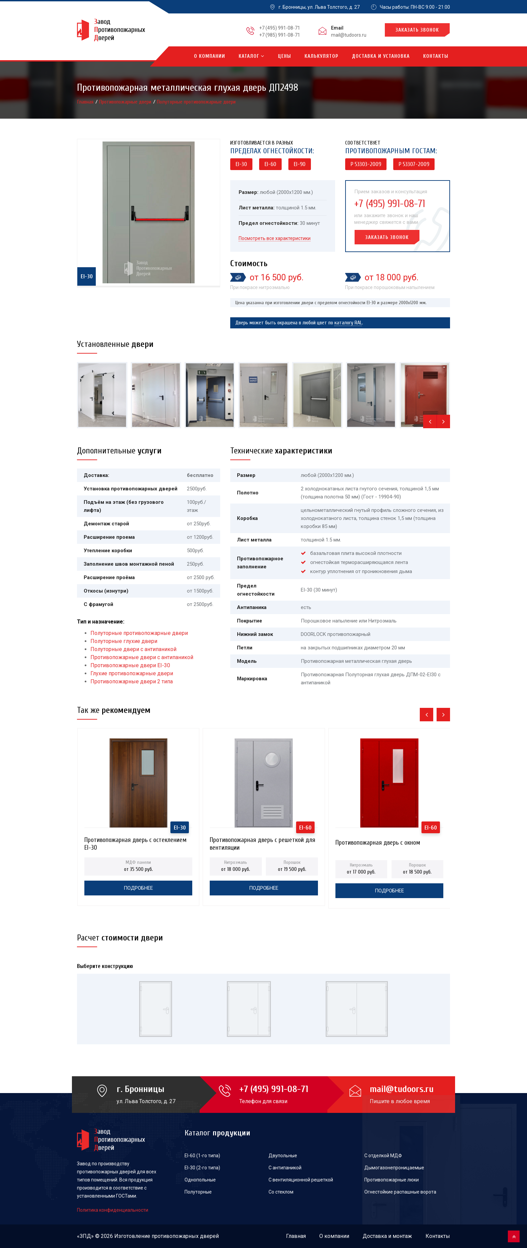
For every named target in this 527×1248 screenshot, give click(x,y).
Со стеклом (281, 1192)
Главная (86, 102)
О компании (209, 56)
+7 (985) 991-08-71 (279, 35)
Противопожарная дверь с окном (377, 842)
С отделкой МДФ (383, 1155)
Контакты (435, 56)
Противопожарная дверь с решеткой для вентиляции (262, 841)
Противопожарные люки (391, 1179)
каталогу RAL (348, 323)
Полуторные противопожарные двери (196, 102)
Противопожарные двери (126, 102)
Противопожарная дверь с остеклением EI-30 (135, 841)
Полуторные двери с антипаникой (133, 649)
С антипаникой (285, 1167)
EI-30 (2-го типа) (202, 1167)
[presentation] (430, 421)
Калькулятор (321, 56)
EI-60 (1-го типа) (202, 1155)
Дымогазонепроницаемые (394, 1167)
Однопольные (200, 1179)
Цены (284, 56)
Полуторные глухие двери (123, 641)
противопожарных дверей (185, 1236)
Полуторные (198, 1192)
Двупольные (283, 1155)
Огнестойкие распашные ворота (400, 1192)
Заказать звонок (417, 30)
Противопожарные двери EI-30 (130, 665)
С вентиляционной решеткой (301, 1179)
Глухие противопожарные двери (131, 673)
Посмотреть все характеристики (275, 238)
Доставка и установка (381, 56)
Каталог (252, 56)
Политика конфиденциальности (112, 1210)
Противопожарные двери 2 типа (131, 681)
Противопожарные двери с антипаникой (141, 657)
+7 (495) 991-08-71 (279, 28)
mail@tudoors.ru (348, 35)
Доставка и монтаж (387, 1236)
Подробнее (138, 888)
